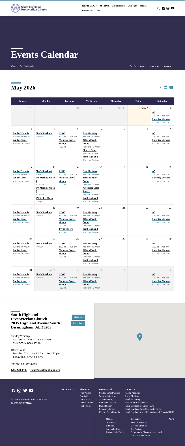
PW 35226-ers (66, 229)
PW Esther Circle (44, 198)
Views (142, 66)
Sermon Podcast (113, 429)
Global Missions (132, 393)
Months (169, 66)
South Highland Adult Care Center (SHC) (143, 409)
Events (133, 66)
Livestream (111, 422)
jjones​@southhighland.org (45, 370)
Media (143, 6)
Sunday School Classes (109, 393)
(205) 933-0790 (19, 370)
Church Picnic (89, 150)
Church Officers (87, 402)
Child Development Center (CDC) (139, 406)
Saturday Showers (161, 119)
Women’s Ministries (107, 396)
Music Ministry (105, 406)
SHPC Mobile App (139, 422)
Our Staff (84, 396)
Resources (87, 10)
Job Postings (85, 406)
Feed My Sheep (90, 133)
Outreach (132, 6)
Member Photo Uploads (109, 412)
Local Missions (132, 396)
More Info (77, 317)
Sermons (110, 425)
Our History (85, 399)
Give (98, 10)
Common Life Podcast (116, 432)
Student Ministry (106, 399)
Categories (155, 66)
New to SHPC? (89, 6)
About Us (104, 6)
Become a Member (139, 425)
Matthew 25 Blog (132, 399)
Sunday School (20, 140)
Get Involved (118, 6)
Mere (28, 402)
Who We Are (85, 393)
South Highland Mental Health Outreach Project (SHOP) (149, 412)
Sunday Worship (21, 133)
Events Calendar (27, 66)
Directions (77, 323)
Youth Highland (90, 157)
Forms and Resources (140, 435)
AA (153, 112)
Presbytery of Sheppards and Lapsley (147, 432)
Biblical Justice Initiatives (136, 402)
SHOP (62, 133)
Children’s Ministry (107, 402)
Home (14, 66)
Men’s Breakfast (44, 133)
